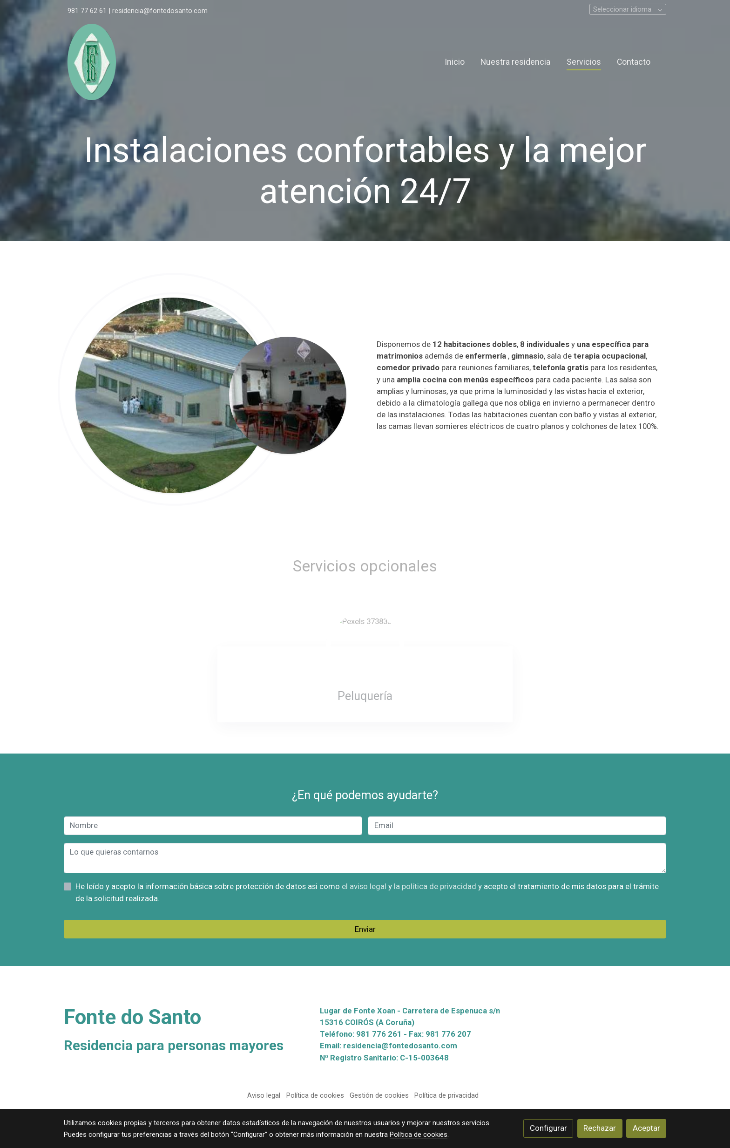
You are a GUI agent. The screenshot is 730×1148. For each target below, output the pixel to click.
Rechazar (599, 1128)
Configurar (548, 1128)
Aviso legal (263, 1095)
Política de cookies (315, 1095)
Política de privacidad (446, 1095)
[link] (92, 62)
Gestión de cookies (379, 1095)
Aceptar (646, 1128)
